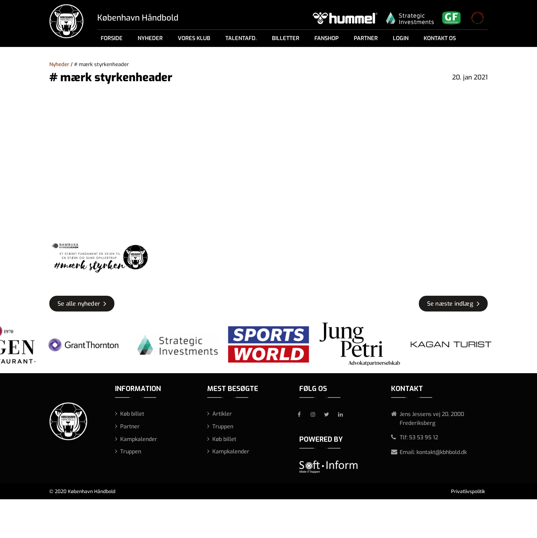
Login (401, 38)
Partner (366, 38)
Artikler (222, 413)
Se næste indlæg (450, 304)
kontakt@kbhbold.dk (441, 452)
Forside (112, 38)
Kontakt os (440, 38)
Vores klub (194, 38)
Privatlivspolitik (468, 491)
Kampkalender (138, 439)
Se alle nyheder (79, 304)
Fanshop (326, 38)
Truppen (130, 451)
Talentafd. (241, 38)
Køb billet (132, 413)
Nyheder (150, 38)
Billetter (285, 38)
